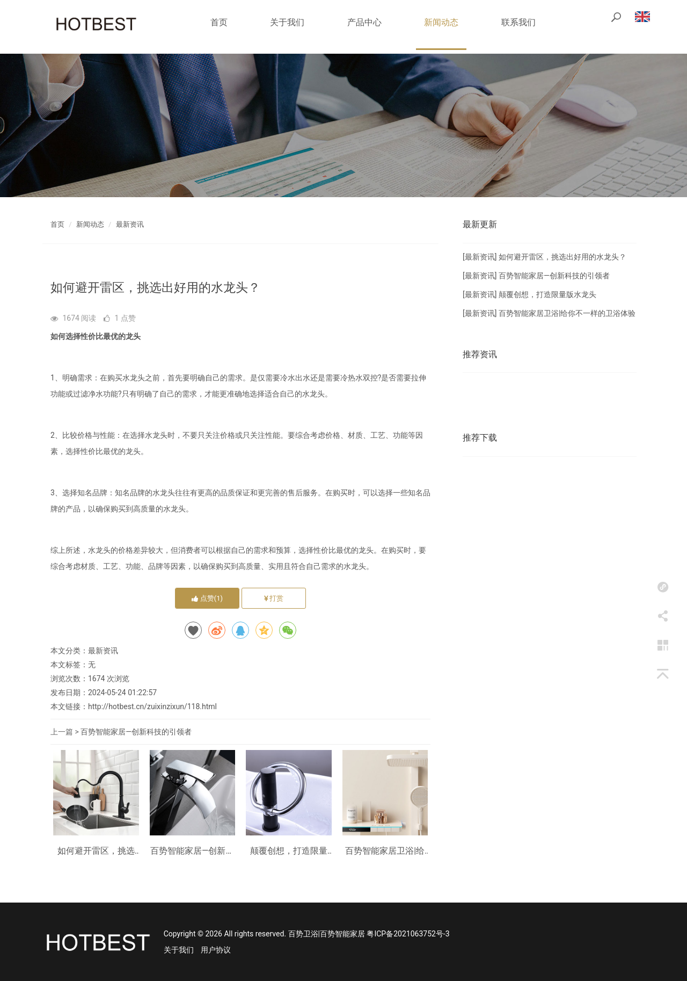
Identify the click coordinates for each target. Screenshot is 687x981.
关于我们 (287, 22)
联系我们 (518, 22)
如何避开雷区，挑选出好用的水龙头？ (96, 851)
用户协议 (216, 950)
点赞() (207, 598)
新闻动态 (441, 22)
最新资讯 (130, 224)
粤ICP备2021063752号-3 (408, 933)
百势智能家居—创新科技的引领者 (136, 731)
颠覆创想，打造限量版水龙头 (288, 851)
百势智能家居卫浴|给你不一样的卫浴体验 (385, 851)
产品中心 (364, 22)
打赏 (273, 598)
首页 (219, 22)
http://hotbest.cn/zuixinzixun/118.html (152, 706)
